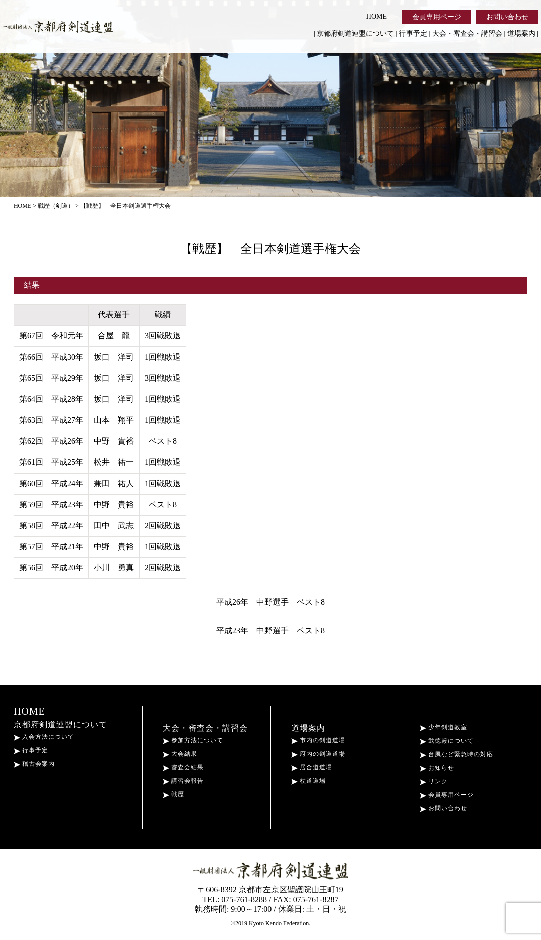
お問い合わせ (507, 17)
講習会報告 (183, 780)
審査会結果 (183, 767)
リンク (434, 781)
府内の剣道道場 (318, 753)
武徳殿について (447, 740)
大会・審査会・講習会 (467, 33)
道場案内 (521, 33)
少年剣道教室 (443, 727)
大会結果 (180, 753)
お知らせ (437, 767)
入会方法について (44, 736)
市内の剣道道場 (318, 740)
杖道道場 (308, 780)
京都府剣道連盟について (355, 33)
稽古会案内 (34, 763)
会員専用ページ (436, 17)
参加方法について (193, 740)
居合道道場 (311, 767)
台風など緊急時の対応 (456, 754)
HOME (376, 16)
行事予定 (413, 33)
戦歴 (173, 794)
